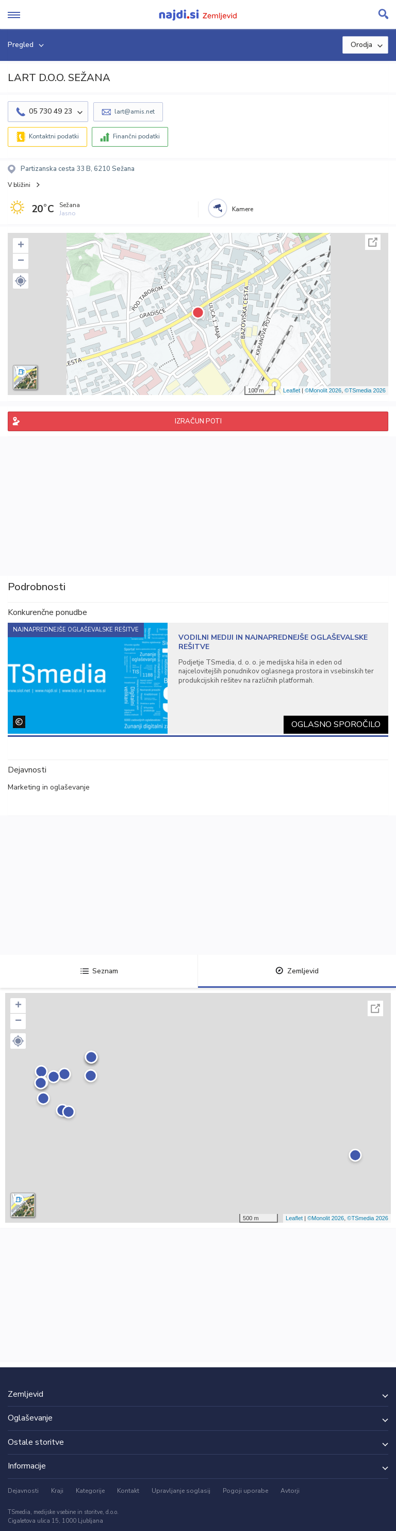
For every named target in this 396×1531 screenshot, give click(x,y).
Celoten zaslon (373, 242)
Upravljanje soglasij (181, 1491)
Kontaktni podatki (54, 136)
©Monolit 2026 (323, 390)
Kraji (57, 1491)
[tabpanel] (198, 678)
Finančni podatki (136, 136)
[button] (20, 281)
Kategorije (90, 1491)
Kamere (242, 209)
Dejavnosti (23, 1491)
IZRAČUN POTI (198, 421)
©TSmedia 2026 (365, 390)
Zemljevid (297, 971)
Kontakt (128, 1491)
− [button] (21, 261)
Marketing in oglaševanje (49, 787)
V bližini (19, 185)
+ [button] (21, 246)
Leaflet (291, 390)
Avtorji (290, 1491)
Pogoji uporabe (245, 1491)
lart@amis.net (134, 111)
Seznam (99, 971)
